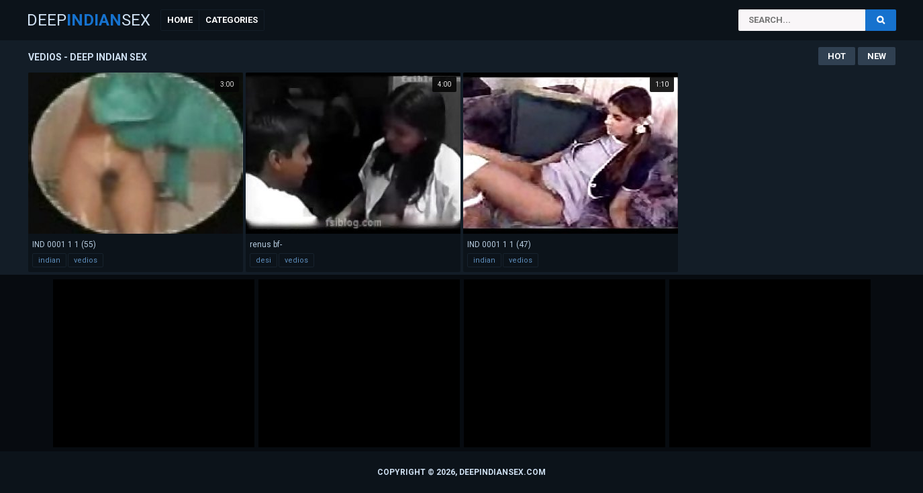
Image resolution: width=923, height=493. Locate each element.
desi (263, 260)
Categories (231, 20)
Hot (837, 56)
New (876, 56)
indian (49, 260)
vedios (85, 260)
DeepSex (88, 20)
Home (180, 20)
